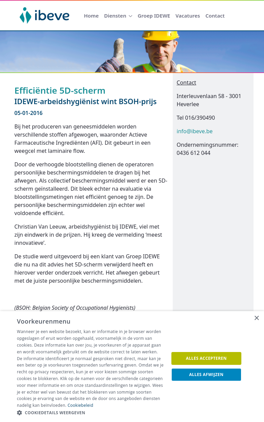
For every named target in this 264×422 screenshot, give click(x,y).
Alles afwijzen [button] (206, 374)
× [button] (256, 318)
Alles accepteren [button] (206, 358)
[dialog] (132, 366)
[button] (90, 413)
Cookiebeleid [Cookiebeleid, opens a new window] (80, 405)
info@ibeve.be (195, 131)
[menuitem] (91, 15)
